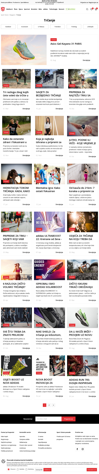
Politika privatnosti (7, 451)
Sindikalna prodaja (44, 445)
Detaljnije (86, 60)
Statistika (21, 469)
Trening (74, 27)
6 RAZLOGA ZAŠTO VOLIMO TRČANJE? (14, 285)
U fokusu (41, 27)
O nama (40, 436)
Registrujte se (93, 2)
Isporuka (22, 436)
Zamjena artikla (24, 439)
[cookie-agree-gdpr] (47, 469)
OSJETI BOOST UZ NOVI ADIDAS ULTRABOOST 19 (13, 383)
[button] (88, 9)
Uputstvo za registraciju (8, 445)
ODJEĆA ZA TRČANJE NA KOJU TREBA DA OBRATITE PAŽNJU (81, 239)
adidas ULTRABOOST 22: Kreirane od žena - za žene (49, 239)
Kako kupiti (4, 436)
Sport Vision (4, 15)
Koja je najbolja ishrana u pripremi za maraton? (48, 142)
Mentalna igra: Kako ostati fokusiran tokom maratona (48, 191)
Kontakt (40, 439)
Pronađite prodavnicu (45, 448)
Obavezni (13, 469)
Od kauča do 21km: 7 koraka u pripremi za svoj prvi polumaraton (82, 191)
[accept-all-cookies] (92, 469)
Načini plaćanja (5, 448)
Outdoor (8, 27)
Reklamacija (23, 442)
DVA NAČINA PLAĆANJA (49, 1)
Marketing (31, 469)
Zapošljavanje (42, 442)
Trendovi (57, 27)
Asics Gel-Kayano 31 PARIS (66, 43)
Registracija (4, 439)
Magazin (12, 15)
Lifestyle (90, 27)
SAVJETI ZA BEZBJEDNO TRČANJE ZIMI (48, 95)
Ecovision (24, 27)
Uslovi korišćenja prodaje (27, 451)
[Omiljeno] (91, 9)
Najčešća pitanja (6, 442)
